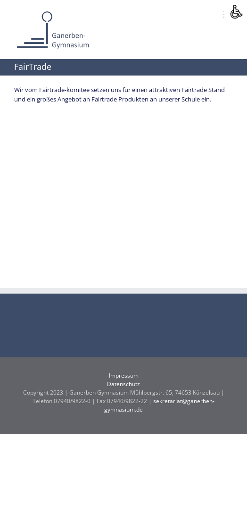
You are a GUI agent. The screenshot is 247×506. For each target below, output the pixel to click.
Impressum (124, 375)
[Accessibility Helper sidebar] (235, 11)
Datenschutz (123, 384)
